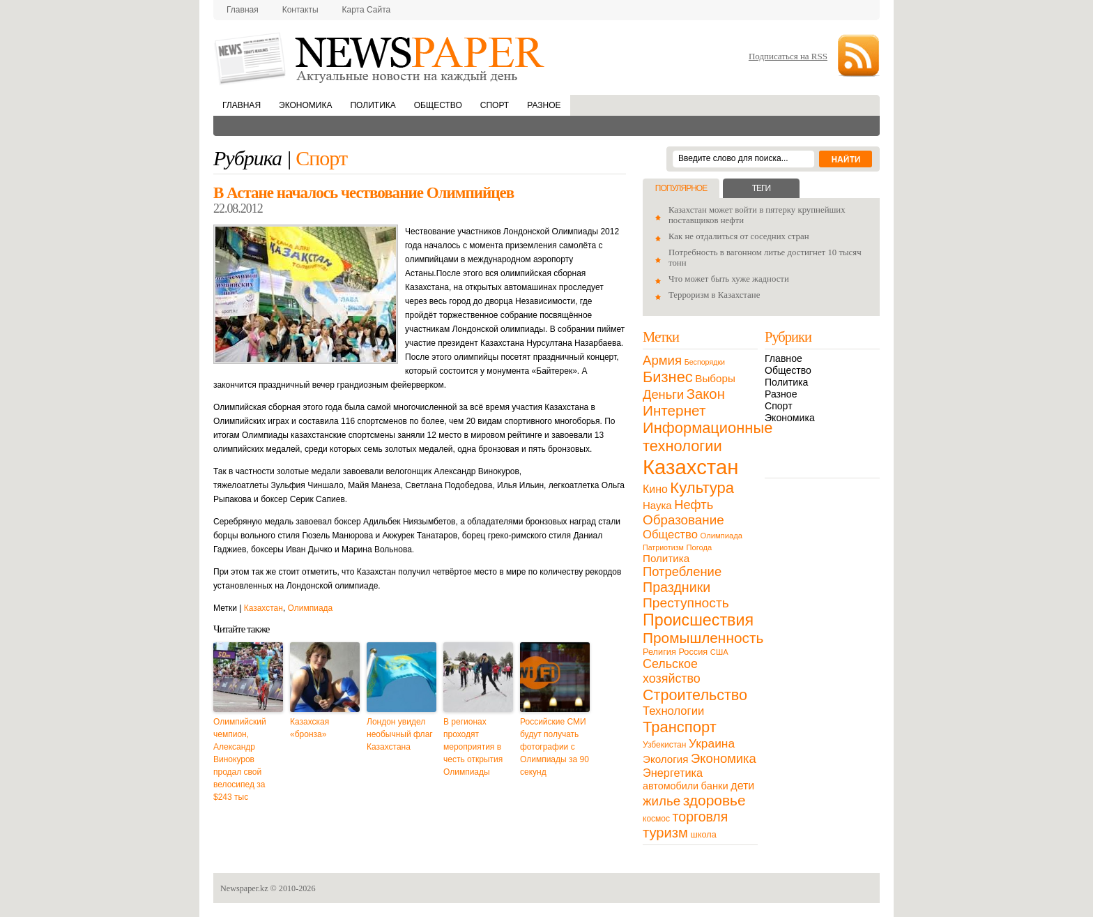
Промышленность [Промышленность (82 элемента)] (703, 638)
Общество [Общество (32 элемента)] (670, 534)
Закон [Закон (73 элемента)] (706, 394)
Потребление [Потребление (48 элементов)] (682, 571)
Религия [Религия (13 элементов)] (659, 651)
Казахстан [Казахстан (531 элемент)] (690, 466)
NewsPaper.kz (380, 57)
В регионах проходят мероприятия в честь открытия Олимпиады (473, 747)
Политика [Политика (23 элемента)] (666, 558)
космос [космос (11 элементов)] (656, 819)
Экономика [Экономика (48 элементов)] (723, 758)
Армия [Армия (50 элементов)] (662, 360)
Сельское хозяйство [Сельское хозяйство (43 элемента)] (672, 671)
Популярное (681, 188)
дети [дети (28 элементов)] (742, 785)
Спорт (494, 105)
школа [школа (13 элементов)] (704, 834)
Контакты (300, 10)
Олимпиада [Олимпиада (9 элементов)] (721, 535)
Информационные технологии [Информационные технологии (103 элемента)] (707, 437)
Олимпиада (310, 608)
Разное (543, 105)
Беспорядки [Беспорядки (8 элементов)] (705, 362)
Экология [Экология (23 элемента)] (665, 759)
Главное (783, 358)
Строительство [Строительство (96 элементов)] (695, 695)
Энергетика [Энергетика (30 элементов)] (673, 772)
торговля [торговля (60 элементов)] (700, 816)
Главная (243, 10)
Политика (372, 105)
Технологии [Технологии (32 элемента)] (673, 711)
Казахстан (263, 608)
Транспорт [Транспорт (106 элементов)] (680, 727)
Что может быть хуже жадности (728, 279)
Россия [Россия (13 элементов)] (693, 651)
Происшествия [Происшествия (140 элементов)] (698, 620)
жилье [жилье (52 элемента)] (661, 801)
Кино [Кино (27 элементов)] (655, 489)
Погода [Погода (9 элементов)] (699, 547)
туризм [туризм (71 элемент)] (665, 832)
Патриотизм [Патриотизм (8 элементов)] (663, 547)
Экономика (305, 105)
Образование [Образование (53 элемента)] (683, 520)
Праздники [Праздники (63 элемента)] (676, 587)
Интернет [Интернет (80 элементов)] (674, 410)
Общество (438, 105)
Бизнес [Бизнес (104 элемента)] (668, 377)
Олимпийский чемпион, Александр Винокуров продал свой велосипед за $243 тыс (239, 759)
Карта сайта (366, 10)
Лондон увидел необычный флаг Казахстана (400, 734)
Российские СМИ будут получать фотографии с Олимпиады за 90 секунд (554, 747)
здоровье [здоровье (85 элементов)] (714, 800)
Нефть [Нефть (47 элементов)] (693, 504)
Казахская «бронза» (309, 728)
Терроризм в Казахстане (714, 295)
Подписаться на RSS (788, 56)
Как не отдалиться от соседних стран (738, 236)
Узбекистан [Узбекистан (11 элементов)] (664, 745)
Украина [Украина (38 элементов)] (712, 743)
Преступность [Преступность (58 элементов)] (686, 603)
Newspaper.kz (244, 888)
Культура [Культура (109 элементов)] (702, 488)
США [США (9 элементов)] (719, 652)
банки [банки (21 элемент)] (714, 785)
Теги (761, 188)
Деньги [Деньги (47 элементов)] (663, 394)
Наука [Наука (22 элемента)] (657, 505)
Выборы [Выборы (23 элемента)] (715, 378)
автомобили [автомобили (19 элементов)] (670, 785)
